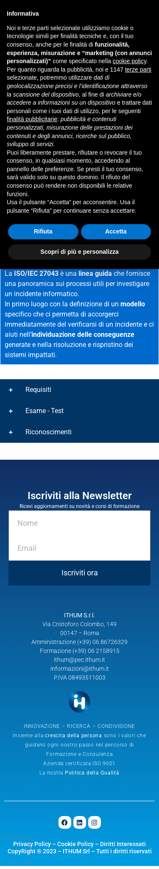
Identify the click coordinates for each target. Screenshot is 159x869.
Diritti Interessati (123, 847)
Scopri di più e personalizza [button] (79, 251)
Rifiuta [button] (43, 231)
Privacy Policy (32, 847)
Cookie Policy (75, 847)
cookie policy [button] (129, 61)
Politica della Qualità (92, 776)
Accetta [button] (116, 231)
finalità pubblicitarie (32, 119)
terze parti (138, 69)
